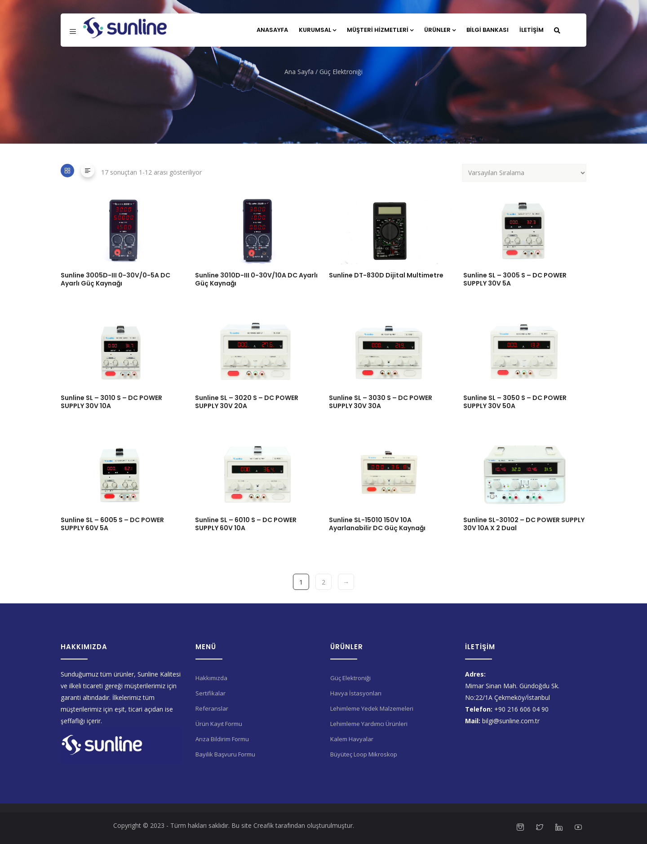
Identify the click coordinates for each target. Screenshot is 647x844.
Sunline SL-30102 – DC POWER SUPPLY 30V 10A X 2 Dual (524, 523)
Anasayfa (272, 30)
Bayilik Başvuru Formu (225, 754)
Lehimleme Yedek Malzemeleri (371, 708)
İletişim (531, 30)
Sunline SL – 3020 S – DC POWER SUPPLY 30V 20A (246, 401)
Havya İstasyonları (355, 693)
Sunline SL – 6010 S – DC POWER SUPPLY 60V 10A (246, 523)
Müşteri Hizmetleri (380, 30)
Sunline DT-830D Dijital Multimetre (386, 275)
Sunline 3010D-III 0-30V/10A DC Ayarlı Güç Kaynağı (256, 279)
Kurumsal (317, 30)
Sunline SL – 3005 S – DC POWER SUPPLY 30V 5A (515, 279)
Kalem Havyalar (351, 739)
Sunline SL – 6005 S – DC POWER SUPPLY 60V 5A (112, 523)
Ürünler (440, 30)
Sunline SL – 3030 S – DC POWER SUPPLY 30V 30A (380, 401)
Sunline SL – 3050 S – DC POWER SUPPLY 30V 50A (515, 401)
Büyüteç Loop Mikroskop (363, 754)
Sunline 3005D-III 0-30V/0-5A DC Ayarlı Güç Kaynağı (115, 279)
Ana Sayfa (299, 71)
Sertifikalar (210, 693)
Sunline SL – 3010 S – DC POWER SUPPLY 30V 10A (111, 401)
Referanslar (211, 708)
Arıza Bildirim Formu (222, 739)
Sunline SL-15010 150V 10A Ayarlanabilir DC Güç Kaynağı (377, 523)
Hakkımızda (211, 678)
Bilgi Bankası (487, 30)
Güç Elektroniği (350, 678)
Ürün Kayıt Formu (218, 724)
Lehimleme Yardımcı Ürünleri (369, 724)
